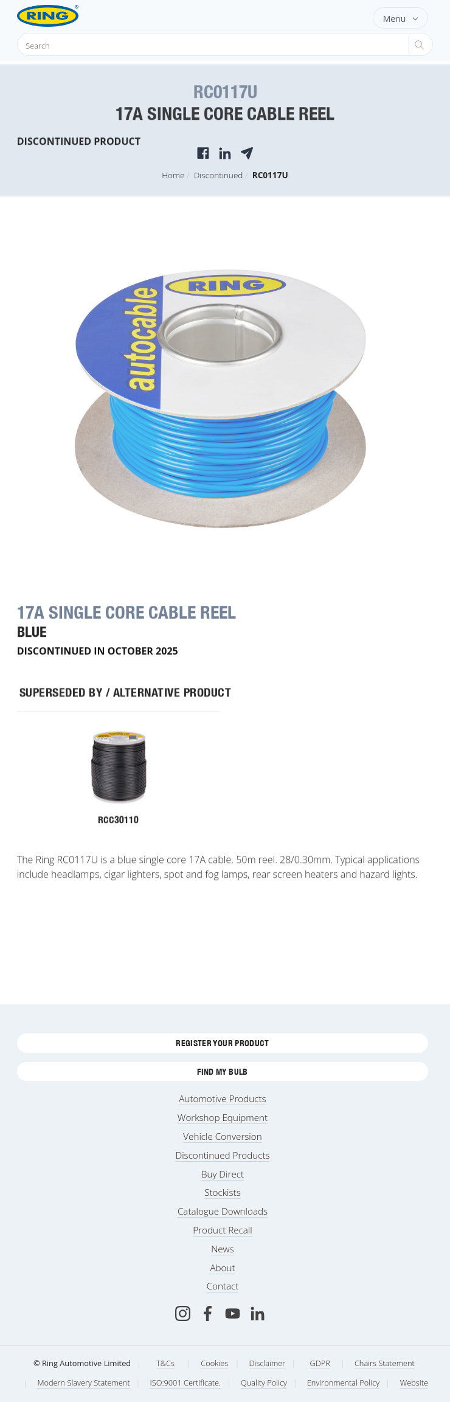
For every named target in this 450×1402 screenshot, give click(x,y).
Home (173, 175)
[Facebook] (207, 1313)
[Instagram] (182, 1313)
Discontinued (218, 175)
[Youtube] (232, 1313)
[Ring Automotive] (67, 16)
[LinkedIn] (257, 1313)
